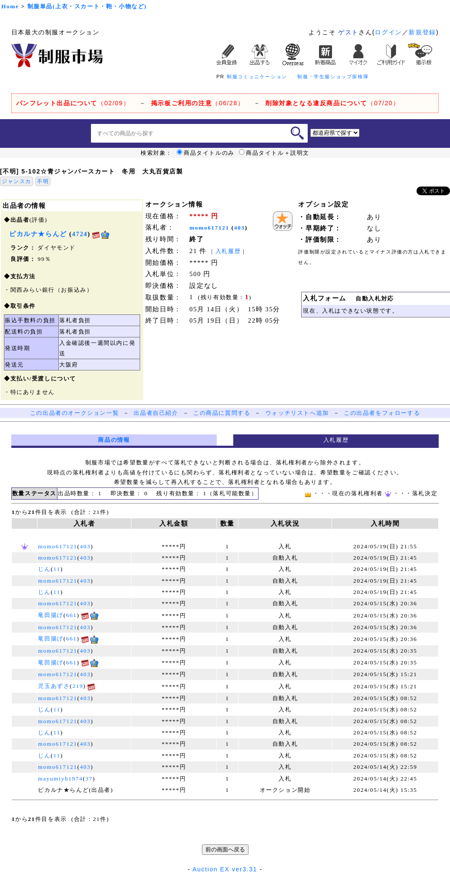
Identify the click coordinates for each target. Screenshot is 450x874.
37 (89, 778)
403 (239, 227)
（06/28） (198, 103)
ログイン (388, 32)
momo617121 (209, 227)
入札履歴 (228, 251)
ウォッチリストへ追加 (297, 413)
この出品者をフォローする (382, 413)
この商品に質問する (221, 413)
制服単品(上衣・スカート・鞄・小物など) (87, 6)
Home (10, 6)
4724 (80, 233)
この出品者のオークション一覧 (74, 413)
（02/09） (73, 103)
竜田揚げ (50, 615)
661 (71, 615)
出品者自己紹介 (156, 413)
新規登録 (422, 32)
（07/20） (332, 103)
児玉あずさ (54, 686)
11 (57, 569)
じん (44, 569)
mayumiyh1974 (60, 778)
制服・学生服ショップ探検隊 (333, 76)
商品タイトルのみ (206, 153)
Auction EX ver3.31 (224, 869)
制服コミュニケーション (257, 76)
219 (77, 686)
